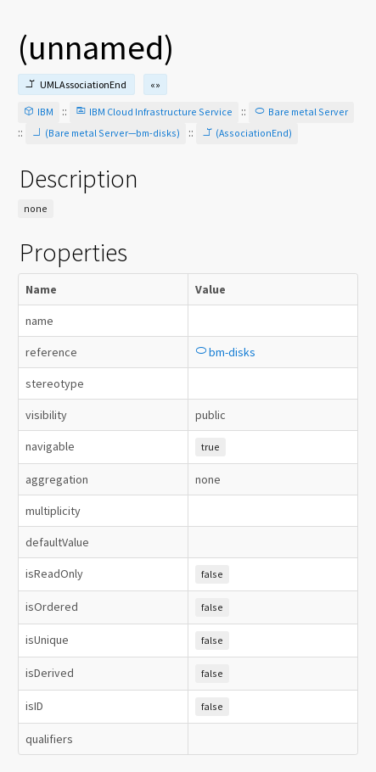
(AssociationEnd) (247, 132)
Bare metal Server (301, 111)
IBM (38, 111)
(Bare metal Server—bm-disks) (105, 132)
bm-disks (225, 352)
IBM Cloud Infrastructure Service (154, 111)
